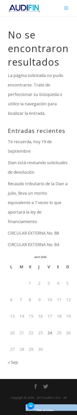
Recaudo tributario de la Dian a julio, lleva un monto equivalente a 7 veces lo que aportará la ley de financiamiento (38, 202)
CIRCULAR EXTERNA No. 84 (33, 244)
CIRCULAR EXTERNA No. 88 (33, 233)
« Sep (13, 362)
